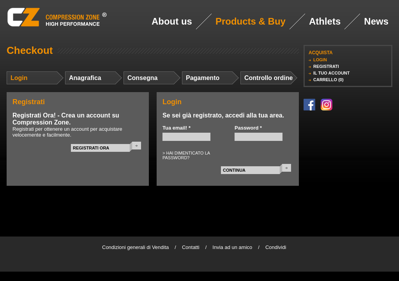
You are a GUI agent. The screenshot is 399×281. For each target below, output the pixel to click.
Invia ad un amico (232, 247)
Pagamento (202, 78)
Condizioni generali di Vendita (135, 247)
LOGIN (320, 59)
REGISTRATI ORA (91, 148)
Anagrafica (85, 78)
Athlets (325, 21)
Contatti (191, 247)
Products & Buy (250, 21)
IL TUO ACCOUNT (331, 73)
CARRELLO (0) (328, 79)
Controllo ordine (268, 78)
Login (19, 78)
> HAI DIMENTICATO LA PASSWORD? (186, 155)
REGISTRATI (326, 66)
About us (172, 21)
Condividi (275, 247)
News (376, 21)
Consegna (142, 78)
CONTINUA (234, 170)
